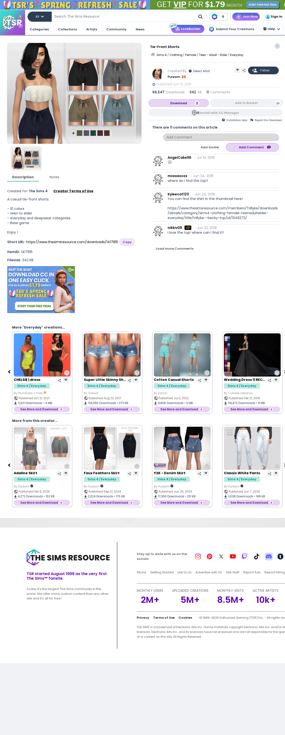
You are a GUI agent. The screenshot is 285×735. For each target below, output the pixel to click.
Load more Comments (174, 248)
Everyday (236, 55)
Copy (127, 242)
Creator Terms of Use (73, 191)
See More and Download (39, 409)
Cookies (185, 617)
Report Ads (252, 572)
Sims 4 (162, 55)
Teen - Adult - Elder (213, 55)
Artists (91, 29)
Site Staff (232, 572)
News (140, 29)
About (141, 572)
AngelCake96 (179, 157)
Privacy (143, 617)
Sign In (273, 17)
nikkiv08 (175, 227)
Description (23, 177)
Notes (54, 177)
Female (190, 55)
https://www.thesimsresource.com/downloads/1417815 (72, 242)
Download (178, 103)
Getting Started (162, 572)
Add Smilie (210, 147)
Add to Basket (246, 103)
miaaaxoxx (177, 175)
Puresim (174, 77)
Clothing (176, 55)
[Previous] (9, 371)
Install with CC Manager (219, 113)
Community (116, 29)
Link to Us (185, 572)
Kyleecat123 (178, 194)
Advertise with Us (208, 572)
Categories (39, 29)
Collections (67, 29)
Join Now (250, 16)
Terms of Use (164, 617)
